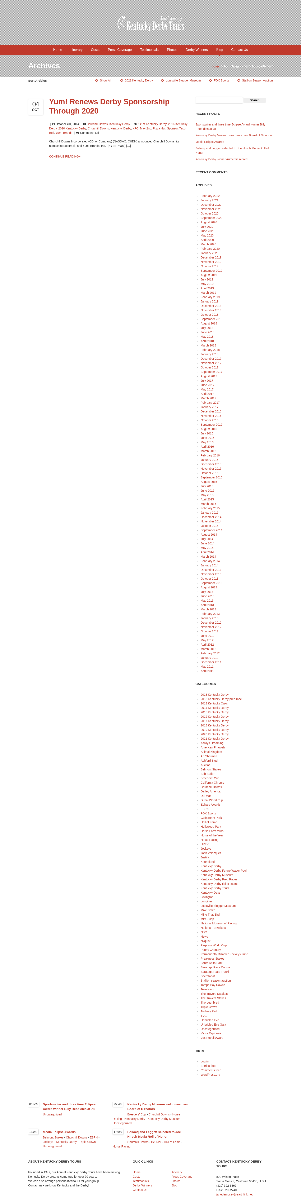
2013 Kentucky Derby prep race (221, 699)
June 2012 (207, 635)
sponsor (172, 128)
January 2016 (209, 459)
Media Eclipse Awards (209, 141)
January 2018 (209, 354)
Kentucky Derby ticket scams (219, 883)
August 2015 (209, 481)
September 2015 (211, 477)
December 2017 (211, 358)
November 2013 (211, 574)
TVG (204, 1015)
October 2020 (209, 213)
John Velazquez (211, 853)
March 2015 (208, 503)
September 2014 (211, 530)
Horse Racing (209, 839)
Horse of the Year (212, 835)
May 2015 (207, 495)
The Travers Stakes (213, 998)
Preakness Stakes (212, 958)
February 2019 (210, 297)
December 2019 (211, 257)
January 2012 (209, 657)
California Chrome (212, 782)
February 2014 (210, 561)
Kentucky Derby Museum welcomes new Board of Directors (234, 135)
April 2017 (207, 393)
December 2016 (211, 411)
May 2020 (207, 235)
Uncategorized (210, 1029)
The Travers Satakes (214, 993)
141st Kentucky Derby (152, 124)
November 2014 (211, 521)
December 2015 (211, 464)
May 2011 (207, 666)
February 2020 (210, 248)
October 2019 (209, 266)
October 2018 (209, 314)
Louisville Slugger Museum (183, 80)
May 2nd (145, 128)
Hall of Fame (209, 822)
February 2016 (210, 455)
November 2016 (211, 415)
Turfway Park (209, 1011)
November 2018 (211, 310)
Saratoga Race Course (215, 967)
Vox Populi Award (212, 1037)
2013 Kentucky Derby (215, 694)
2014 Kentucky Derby (215, 707)
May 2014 (207, 547)
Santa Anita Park (211, 963)
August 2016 (209, 429)
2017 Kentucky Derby (215, 721)
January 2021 (209, 200)
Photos (172, 50)
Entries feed (208, 1065)
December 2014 (211, 517)
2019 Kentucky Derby (215, 729)
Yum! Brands (64, 132)
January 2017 (209, 407)
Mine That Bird (210, 914)
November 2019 (211, 262)
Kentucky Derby (119, 124)
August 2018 (209, 323)
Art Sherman (209, 756)
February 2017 (210, 402)
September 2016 (211, 424)
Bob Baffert (208, 773)
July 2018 (207, 328)
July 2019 (207, 279)
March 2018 (208, 345)
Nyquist (205, 941)
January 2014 (209, 565)
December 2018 (211, 306)
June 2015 (207, 490)
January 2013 (209, 618)
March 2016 (208, 451)
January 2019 (209, 301)
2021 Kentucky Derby (139, 80)
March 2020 (208, 244)
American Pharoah (213, 747)
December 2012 (211, 622)
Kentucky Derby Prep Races (219, 879)
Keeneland (208, 861)
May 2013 (207, 600)
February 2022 (210, 196)
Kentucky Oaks (210, 892)
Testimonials (149, 50)
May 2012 (207, 640)
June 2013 (207, 596)
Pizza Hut (159, 128)
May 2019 (207, 284)
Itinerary (76, 50)
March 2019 (208, 292)
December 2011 (211, 662)
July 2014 (207, 539)
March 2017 (208, 398)
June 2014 (207, 543)
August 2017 (209, 376)
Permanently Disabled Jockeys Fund (224, 954)
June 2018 (207, 332)
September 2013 (211, 583)
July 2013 (207, 591)
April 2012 (207, 644)
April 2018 (207, 341)
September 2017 (211, 371)
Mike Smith (208, 910)
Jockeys (206, 848)
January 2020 (209, 253)
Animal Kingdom (211, 751)
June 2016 (207, 437)
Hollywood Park (211, 826)
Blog (219, 50)
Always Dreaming (212, 743)
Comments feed (211, 1070)
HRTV (205, 844)
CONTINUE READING (64, 156)
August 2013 (209, 587)
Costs (95, 50)
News (204, 936)
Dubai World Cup (212, 800)
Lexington (207, 897)
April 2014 (207, 552)
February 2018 (210, 349)
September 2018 (211, 319)
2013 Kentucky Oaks (214, 703)
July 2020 (207, 226)
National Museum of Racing (219, 923)
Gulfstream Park (211, 817)
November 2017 (211, 363)
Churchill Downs (97, 124)
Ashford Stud (209, 760)
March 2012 (208, 649)
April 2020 (207, 240)
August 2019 (209, 275)
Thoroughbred (210, 1002)
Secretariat (208, 976)
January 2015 (209, 512)
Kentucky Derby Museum (217, 875)
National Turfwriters (213, 927)
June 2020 (207, 231)
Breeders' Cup (210, 778)
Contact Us (239, 50)
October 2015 (209, 473)
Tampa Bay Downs (213, 985)
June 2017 (207, 385)
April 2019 (207, 288)
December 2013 (211, 569)
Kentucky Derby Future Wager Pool (224, 870)
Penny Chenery (211, 949)
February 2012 (210, 653)
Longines (207, 901)
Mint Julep (207, 919)
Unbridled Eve (210, 1020)
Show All (105, 80)
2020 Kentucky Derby (72, 128)
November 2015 (211, 468)
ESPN (205, 809)
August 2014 (209, 534)
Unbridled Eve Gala (213, 1024)
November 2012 (211, 627)
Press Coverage (120, 50)
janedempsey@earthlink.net (234, 1194)
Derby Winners (197, 50)
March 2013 (208, 609)
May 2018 (207, 336)
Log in (205, 1061)
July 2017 (207, 380)
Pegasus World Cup (214, 945)
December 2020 (211, 204)
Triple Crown (209, 1007)
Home (57, 50)
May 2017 (207, 389)
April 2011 (207, 671)
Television (207, 989)
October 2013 (209, 578)
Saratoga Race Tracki (215, 971)
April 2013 (207, 605)
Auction (205, 765)
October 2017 (209, 367)
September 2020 (211, 218)
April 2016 (207, 446)
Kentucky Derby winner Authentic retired (221, 159)
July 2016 (207, 433)
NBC (204, 932)
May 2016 (207, 442)
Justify (205, 857)
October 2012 (209, 631)
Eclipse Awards (211, 804)
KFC (135, 128)
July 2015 (207, 486)
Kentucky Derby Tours (215, 888)
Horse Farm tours (212, 831)
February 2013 (210, 613)
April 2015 (207, 499)
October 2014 (209, 525)
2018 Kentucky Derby (215, 725)
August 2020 (209, 222)
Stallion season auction (257, 80)
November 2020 (211, 209)
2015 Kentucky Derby (215, 712)
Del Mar (206, 795)
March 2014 (208, 556)
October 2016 (209, 420)
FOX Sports (221, 80)
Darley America (211, 791)
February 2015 (210, 508)
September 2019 (211, 270)
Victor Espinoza (211, 1033)
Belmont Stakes (211, 769)
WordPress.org (210, 1074)
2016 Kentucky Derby (215, 716)
